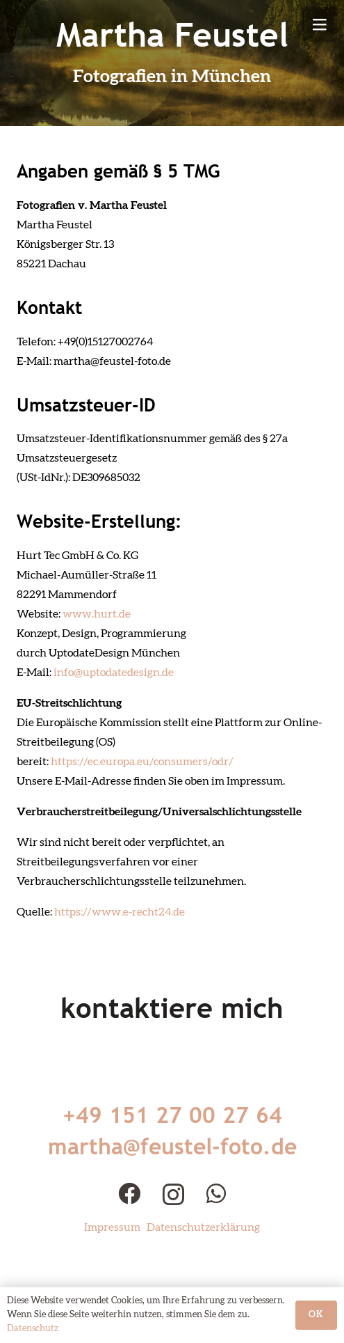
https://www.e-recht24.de (119, 912)
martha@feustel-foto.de (172, 1146)
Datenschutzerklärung (203, 1227)
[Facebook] (129, 1193)
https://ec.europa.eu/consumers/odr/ (141, 761)
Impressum (112, 1227)
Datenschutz (32, 1328)
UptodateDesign (89, 653)
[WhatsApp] (216, 1193)
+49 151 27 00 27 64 (172, 1115)
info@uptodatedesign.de (114, 672)
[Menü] (319, 24)
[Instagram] (173, 1194)
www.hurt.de (97, 614)
